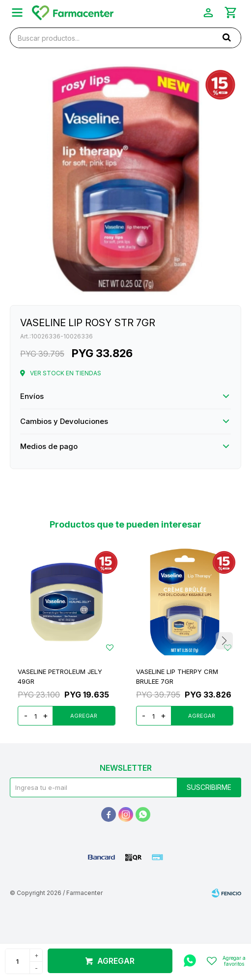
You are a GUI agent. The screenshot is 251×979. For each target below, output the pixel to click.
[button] (226, 37)
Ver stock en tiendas (65, 373)
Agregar (116, 961)
